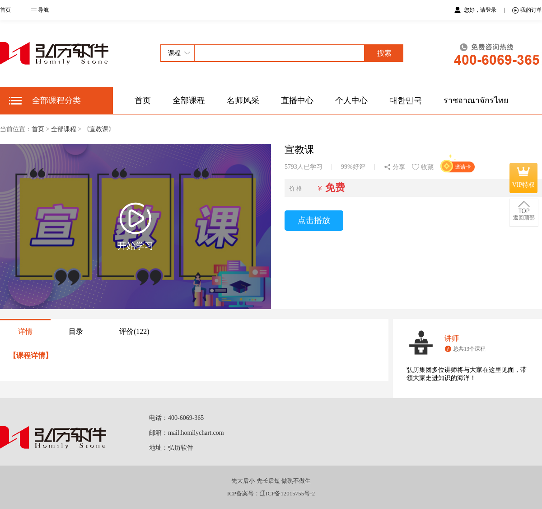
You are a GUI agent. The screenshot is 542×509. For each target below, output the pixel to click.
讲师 (451, 338)
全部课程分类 (56, 100)
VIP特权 (523, 177)
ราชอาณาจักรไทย (476, 100)
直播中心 (297, 100)
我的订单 (527, 10)
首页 (5, 10)
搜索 (384, 53)
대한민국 (405, 100)
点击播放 (314, 220)
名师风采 (243, 100)
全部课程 (189, 100)
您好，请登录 (481, 10)
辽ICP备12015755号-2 (287, 493)
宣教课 (98, 129)
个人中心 (351, 100)
